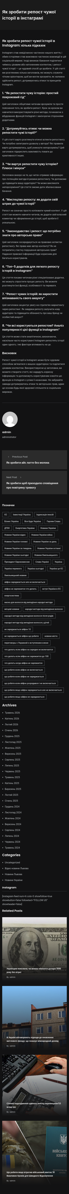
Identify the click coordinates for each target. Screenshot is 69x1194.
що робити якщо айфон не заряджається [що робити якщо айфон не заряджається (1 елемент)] (24, 697)
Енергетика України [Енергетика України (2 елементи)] (25, 528)
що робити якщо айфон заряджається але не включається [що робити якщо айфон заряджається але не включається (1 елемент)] (33, 690)
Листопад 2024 (13, 812)
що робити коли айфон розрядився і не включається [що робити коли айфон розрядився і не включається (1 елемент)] (30, 683)
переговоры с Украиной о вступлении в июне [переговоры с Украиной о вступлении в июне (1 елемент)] (26, 643)
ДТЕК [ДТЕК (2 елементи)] (7, 528)
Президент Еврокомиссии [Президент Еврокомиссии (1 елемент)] (17, 562)
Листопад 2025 (13, 742)
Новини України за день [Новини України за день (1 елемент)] (45, 541)
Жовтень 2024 (12, 818)
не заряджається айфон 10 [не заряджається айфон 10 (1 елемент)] (17, 629)
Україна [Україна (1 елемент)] (58, 562)
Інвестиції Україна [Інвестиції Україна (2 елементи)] (21, 514)
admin (6, 432)
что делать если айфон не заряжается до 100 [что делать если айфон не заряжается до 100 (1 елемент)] (26, 656)
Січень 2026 (11, 730)
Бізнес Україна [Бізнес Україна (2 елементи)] (11, 521)
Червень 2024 (12, 841)
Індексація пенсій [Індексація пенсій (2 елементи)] (45, 514)
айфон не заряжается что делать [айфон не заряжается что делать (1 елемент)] (20, 589)
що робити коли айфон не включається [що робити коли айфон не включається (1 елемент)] (23, 670)
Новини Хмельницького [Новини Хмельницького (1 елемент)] (46, 555)
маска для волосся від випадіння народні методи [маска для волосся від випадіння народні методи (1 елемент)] (28, 602)
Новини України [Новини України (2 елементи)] (48, 528)
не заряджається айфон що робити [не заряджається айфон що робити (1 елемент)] (21, 636)
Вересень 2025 (13, 753)
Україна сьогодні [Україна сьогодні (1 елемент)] (36, 568)
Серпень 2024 (12, 830)
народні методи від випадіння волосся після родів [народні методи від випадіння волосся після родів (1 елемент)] (28, 616)
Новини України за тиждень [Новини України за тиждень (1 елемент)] (17, 548)
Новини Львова (13, 874)
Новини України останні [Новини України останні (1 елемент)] (48, 548)
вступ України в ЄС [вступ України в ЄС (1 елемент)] (51, 589)
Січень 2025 (11, 800)
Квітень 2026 (12, 718)
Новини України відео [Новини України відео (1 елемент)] (14, 535)
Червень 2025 (12, 771)
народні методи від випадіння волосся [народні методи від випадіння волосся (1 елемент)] (44, 609)
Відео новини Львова (16, 868)
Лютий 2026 (11, 724)
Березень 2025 (13, 789)
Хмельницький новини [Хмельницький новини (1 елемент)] (15, 575)
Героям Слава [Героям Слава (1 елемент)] (53, 521)
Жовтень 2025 (12, 748)
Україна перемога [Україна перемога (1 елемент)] (13, 568)
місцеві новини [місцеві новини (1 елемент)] (11, 609)
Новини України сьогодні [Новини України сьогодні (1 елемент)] (16, 555)
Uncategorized (12, 862)
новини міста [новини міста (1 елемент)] (51, 636)
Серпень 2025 (12, 759)
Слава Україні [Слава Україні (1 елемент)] (42, 562)
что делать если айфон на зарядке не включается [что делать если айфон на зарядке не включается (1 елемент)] (28, 649)
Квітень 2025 (12, 783)
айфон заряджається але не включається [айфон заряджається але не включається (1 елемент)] (24, 582)
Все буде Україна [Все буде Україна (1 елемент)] (32, 521)
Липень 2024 (12, 836)
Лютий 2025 (11, 795)
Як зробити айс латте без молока (27, 462)
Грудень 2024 (12, 806)
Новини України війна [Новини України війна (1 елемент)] (41, 535)
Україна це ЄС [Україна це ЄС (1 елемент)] (56, 568)
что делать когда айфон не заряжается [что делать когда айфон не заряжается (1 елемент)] (23, 663)
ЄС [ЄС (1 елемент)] (5, 514)
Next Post (14, 477)
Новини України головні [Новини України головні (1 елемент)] (16, 541)
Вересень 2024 (13, 824)
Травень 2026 (12, 712)
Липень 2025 (12, 765)
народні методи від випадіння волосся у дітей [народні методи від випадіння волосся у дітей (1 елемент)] (26, 622)
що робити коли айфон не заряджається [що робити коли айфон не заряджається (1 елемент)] (24, 676)
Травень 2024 (12, 847)
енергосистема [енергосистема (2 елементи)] (11, 595)
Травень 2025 (12, 777)
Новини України (13, 880)
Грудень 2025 (12, 736)
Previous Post (17, 456)
